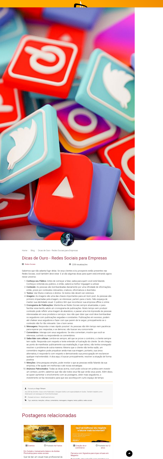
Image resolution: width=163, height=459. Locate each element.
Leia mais (28, 429)
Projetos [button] (141, 46)
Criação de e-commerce (81, 402)
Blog (141, 51)
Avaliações (144, 63)
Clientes (143, 57)
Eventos (31, 401)
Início (141, 34)
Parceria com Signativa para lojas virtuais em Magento (90, 410)
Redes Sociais (30, 220)
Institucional (145, 40)
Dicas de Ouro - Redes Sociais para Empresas (64, 213)
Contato (143, 68)
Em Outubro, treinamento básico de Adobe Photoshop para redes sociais (42, 408)
